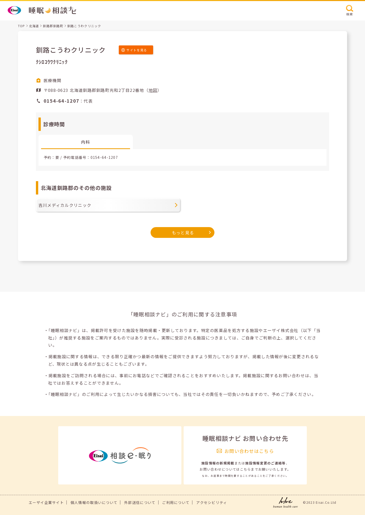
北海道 (34, 26)
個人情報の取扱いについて (94, 502)
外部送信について (139, 502)
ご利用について (176, 502)
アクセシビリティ (211, 502)
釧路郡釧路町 (53, 26)
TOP (21, 26)
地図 (153, 90)
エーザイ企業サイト (46, 502)
